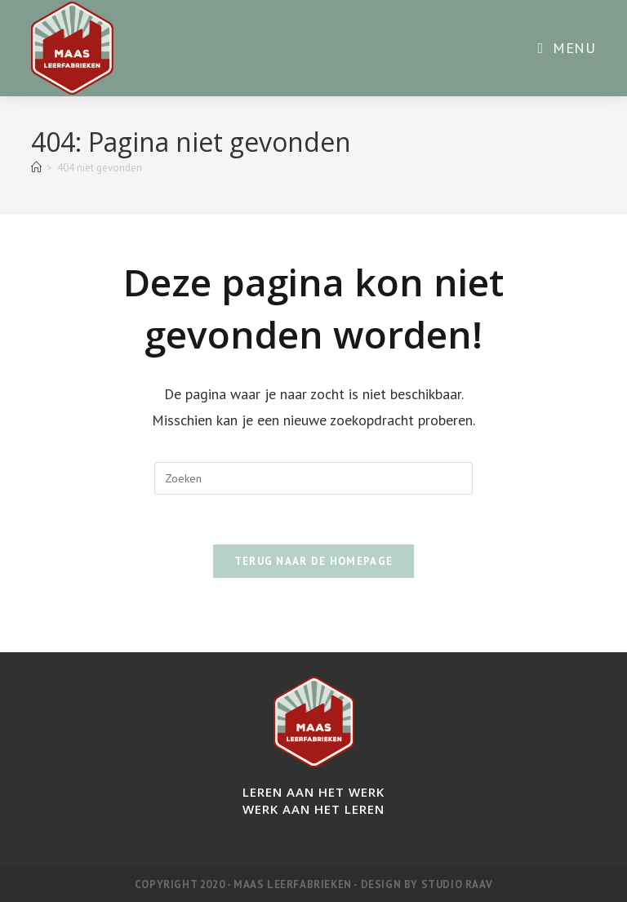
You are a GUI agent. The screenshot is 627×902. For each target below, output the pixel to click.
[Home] (36, 168)
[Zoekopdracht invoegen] (313, 478)
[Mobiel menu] (566, 47)
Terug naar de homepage (314, 561)
